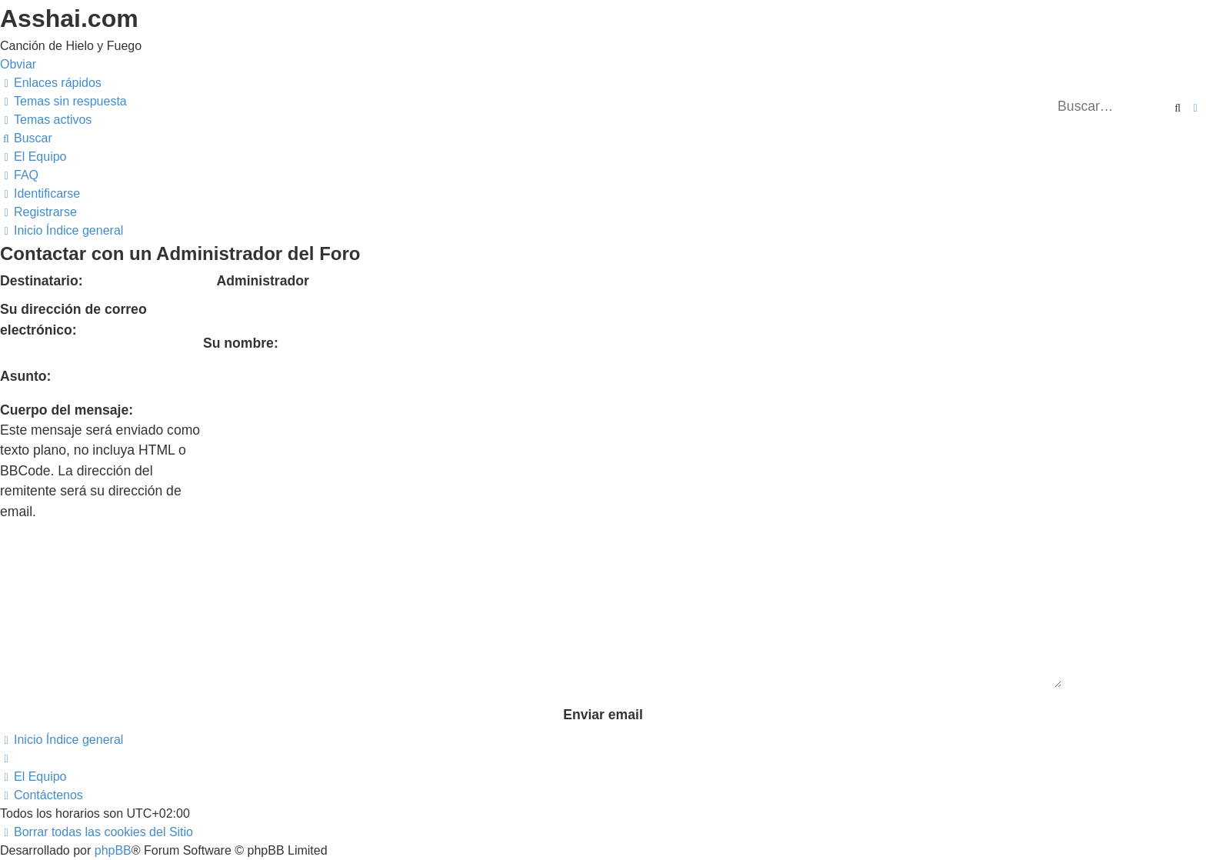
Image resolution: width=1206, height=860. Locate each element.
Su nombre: (240, 343)
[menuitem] (63, 101)
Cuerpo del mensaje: (66, 410)
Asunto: (25, 376)
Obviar (18, 64)
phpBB (113, 755)
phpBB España (186, 773)
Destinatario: (41, 280)
